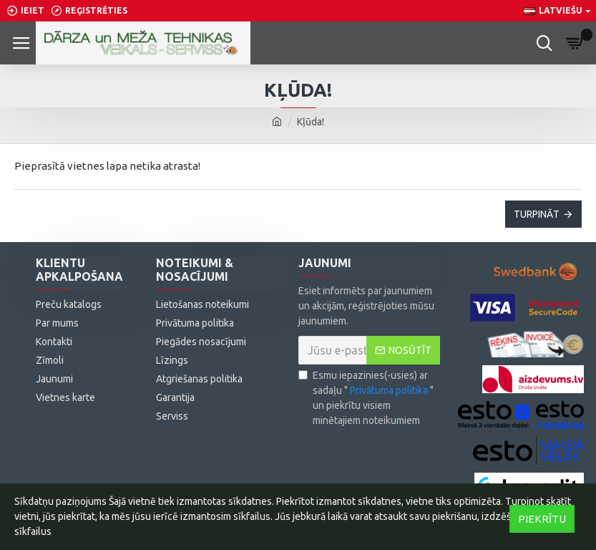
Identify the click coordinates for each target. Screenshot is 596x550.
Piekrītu (542, 519)
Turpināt (537, 214)
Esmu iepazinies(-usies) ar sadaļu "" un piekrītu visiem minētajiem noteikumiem (366, 398)
